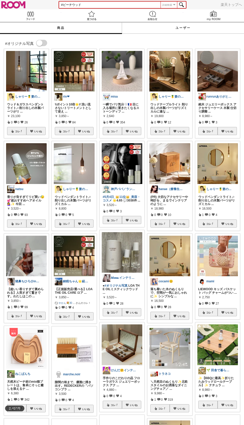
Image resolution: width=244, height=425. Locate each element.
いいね (38, 131)
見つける (91, 15)
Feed (30, 15)
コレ (19, 131)
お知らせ (152, 15)
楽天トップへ (231, 5)
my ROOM (213, 15)
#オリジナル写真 (116, 285)
